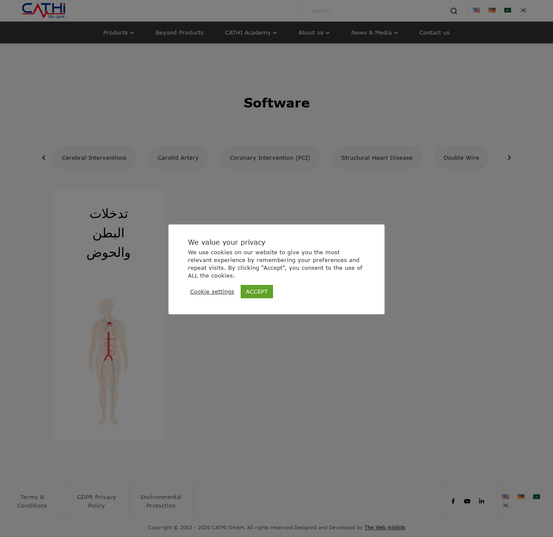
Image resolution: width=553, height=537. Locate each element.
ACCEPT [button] (257, 291)
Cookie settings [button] (212, 291)
